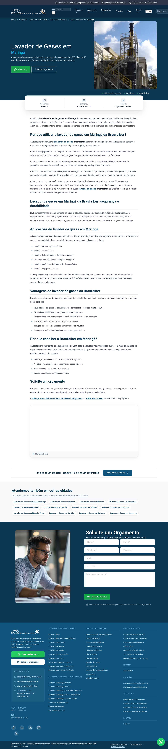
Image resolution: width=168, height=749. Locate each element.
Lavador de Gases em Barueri (26, 507)
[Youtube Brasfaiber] (30, 727)
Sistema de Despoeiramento (97, 670)
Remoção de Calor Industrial (134, 699)
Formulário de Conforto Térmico (135, 658)
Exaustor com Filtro (56, 658)
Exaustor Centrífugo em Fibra (60, 686)
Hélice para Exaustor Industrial (60, 662)
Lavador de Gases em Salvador (92, 513)
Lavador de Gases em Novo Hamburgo (30, 502)
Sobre (127, 11)
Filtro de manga (92, 658)
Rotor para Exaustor (56, 706)
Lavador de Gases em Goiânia (84, 507)
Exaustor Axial (54, 634)
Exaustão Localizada (94, 646)
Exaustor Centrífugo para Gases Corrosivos (65, 690)
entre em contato (94, 398)
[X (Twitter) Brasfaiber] (16, 733)
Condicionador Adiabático (133, 642)
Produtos (56, 11)
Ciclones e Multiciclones (95, 642)
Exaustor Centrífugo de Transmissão (63, 698)
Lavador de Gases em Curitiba (61, 513)
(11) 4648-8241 (138, 3)
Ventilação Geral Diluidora (133, 654)
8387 (148, 3)
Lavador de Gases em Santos (63, 502)
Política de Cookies (118, 747)
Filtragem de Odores (94, 650)
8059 (155, 3)
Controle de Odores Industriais (135, 707)
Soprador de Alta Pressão (59, 702)
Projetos (107, 11)
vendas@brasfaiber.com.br (115, 3)
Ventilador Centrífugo (57, 710)
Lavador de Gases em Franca (92, 502)
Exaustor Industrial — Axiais (62, 629)
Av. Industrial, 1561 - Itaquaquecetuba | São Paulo (77, 3)
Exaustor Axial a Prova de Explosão (62, 638)
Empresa (127, 665)
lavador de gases (87, 189)
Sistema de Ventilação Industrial (135, 683)
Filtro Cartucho (91, 654)
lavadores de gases (63, 142)
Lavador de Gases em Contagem (115, 507)
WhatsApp (20, 69)
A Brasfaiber (128, 671)
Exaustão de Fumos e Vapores (135, 711)
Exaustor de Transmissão (58, 654)
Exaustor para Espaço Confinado (61, 670)
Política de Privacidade (119, 744)
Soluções (127, 677)
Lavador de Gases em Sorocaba (123, 513)
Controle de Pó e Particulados (135, 703)
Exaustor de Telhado (56, 646)
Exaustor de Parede (56, 650)
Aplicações (73, 11)
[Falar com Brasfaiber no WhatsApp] (28, 654)
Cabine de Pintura (93, 638)
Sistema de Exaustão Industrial (135, 687)
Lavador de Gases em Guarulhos (122, 502)
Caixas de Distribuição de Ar (134, 634)
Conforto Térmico (131, 629)
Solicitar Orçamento (44, 69)
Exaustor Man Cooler (57, 642)
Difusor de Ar (128, 646)
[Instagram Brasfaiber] (38, 727)
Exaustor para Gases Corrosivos (61, 666)
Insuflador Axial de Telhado (133, 650)
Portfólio (128, 718)
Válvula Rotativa (92, 678)
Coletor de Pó (91, 666)
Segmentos (91, 11)
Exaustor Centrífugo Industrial (60, 682)
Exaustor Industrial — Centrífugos (65, 677)
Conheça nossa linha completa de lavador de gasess (56, 398)
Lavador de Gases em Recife (55, 507)
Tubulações (90, 674)
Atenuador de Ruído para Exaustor (99, 634)
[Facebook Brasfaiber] (13, 727)
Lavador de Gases (93, 662)
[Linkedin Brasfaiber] (22, 727)
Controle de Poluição (96, 629)
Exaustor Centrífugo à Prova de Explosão (64, 694)
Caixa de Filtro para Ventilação (135, 638)
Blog (118, 11)
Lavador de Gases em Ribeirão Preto (29, 513)
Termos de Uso (135, 744)
